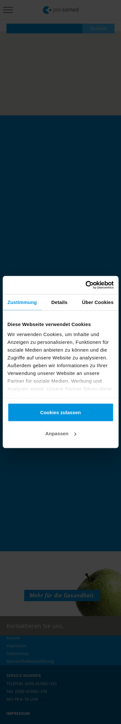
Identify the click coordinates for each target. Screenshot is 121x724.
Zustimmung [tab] (22, 302)
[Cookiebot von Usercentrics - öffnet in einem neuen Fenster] (86, 285)
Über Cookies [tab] (98, 302)
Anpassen (60, 433)
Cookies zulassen (60, 412)
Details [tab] (59, 302)
